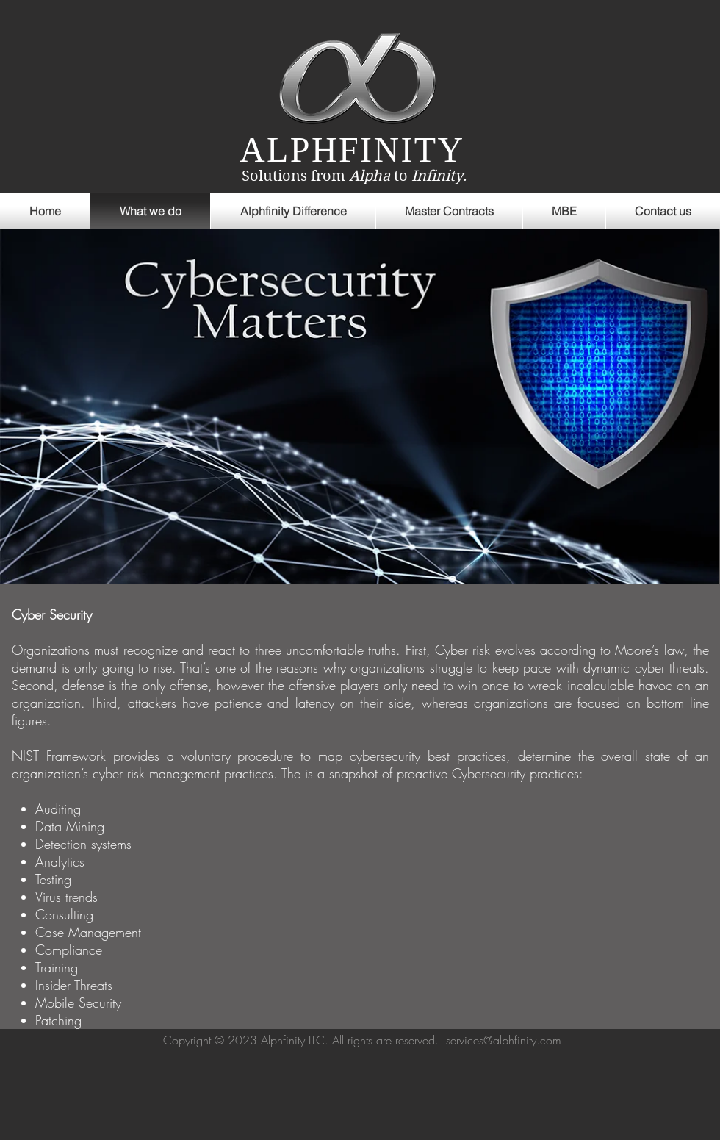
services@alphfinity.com (503, 1040)
